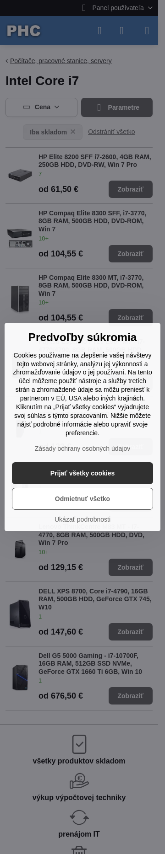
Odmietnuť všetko (82, 498)
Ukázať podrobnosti (82, 519)
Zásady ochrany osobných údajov (83, 448)
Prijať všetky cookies (82, 473)
